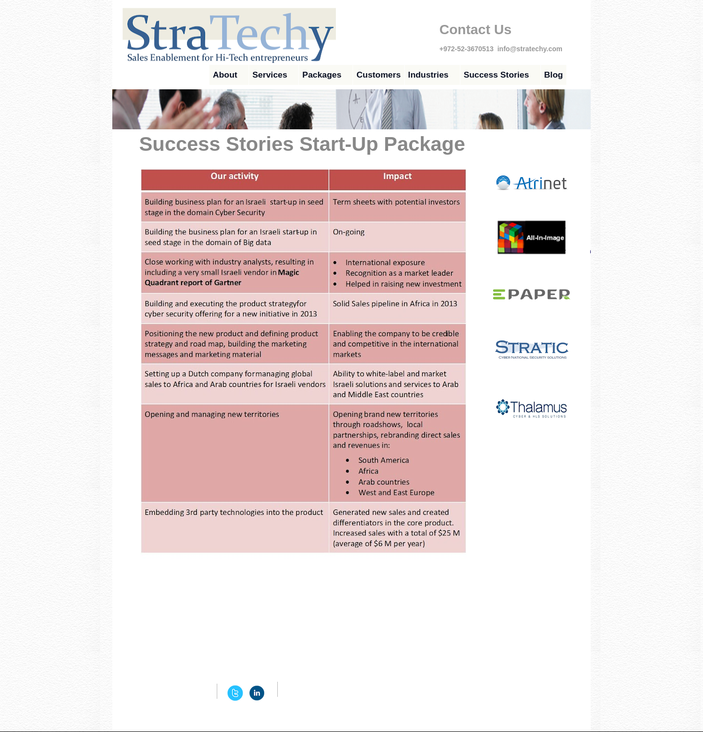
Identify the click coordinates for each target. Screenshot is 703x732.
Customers (378, 75)
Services (269, 75)
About (225, 75)
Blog (553, 75)
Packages (321, 75)
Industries (428, 75)
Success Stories (496, 75)
